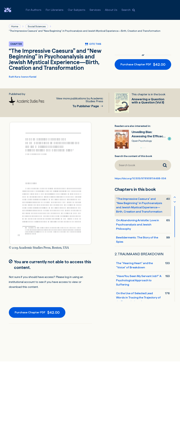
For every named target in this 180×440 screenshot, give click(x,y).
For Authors (33, 10)
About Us (111, 10)
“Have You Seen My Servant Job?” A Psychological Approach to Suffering (138, 280)
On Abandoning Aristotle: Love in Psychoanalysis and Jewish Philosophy (137, 224)
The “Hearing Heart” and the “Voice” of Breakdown (134, 265)
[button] (169, 138)
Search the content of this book (133, 156)
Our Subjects (76, 10)
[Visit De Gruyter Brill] (10, 10)
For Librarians (55, 10)
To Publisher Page (86, 106)
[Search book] (136, 165)
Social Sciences (37, 26)
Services (95, 10)
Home (14, 26)
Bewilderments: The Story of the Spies (137, 239)
